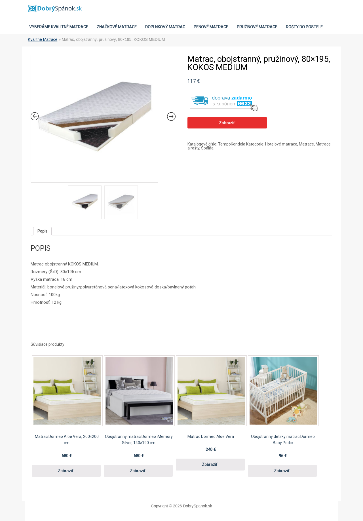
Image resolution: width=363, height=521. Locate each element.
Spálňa (207, 148)
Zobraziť (227, 123)
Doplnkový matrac (165, 27)
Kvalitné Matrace (42, 39)
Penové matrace (211, 27)
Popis (42, 231)
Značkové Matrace (117, 27)
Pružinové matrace (257, 27)
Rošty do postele (304, 27)
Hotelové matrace (281, 144)
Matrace (306, 144)
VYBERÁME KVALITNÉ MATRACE (58, 27)
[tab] (42, 231)
